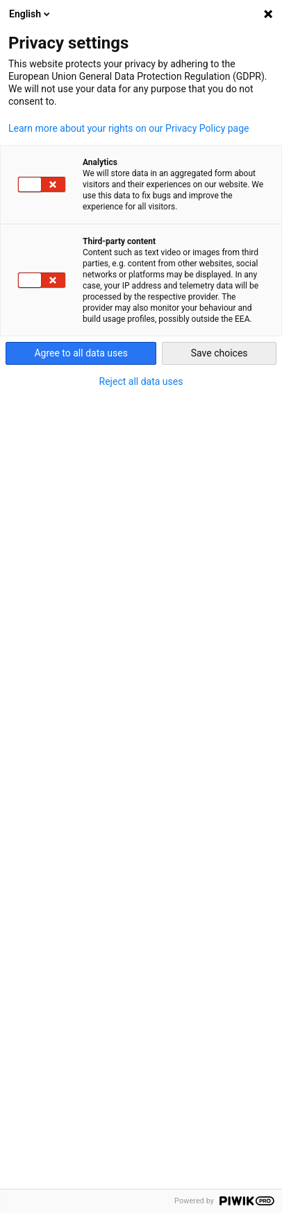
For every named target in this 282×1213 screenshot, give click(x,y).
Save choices (219, 353)
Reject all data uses (141, 381)
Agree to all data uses (81, 353)
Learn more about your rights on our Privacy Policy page (128, 128)
